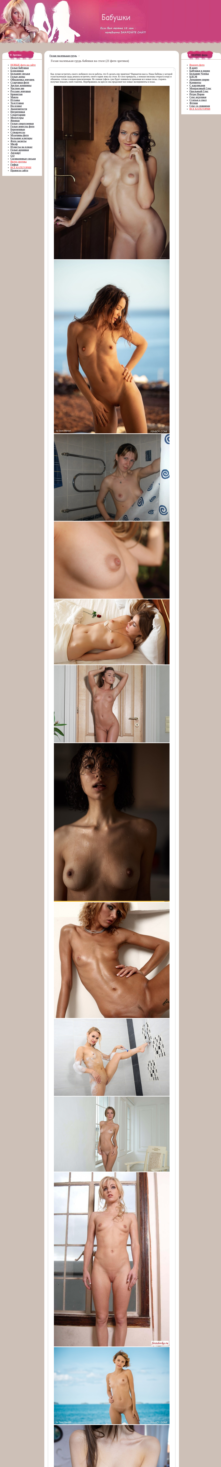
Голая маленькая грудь (63, 55)
